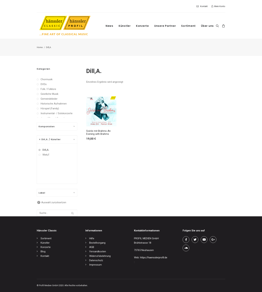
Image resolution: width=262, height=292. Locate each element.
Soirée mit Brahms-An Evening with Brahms (98, 132)
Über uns (207, 26)
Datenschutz (96, 260)
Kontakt (204, 6)
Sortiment (188, 26)
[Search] (218, 26)
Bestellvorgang (97, 242)
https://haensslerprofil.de (153, 257)
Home (40, 47)
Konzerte (142, 26)
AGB (91, 247)
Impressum (95, 264)
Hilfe (91, 238)
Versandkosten (97, 251)
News (109, 26)
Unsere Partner (165, 26)
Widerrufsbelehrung (100, 256)
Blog (43, 251)
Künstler (125, 26)
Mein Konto (219, 6)
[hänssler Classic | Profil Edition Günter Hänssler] (65, 26)
